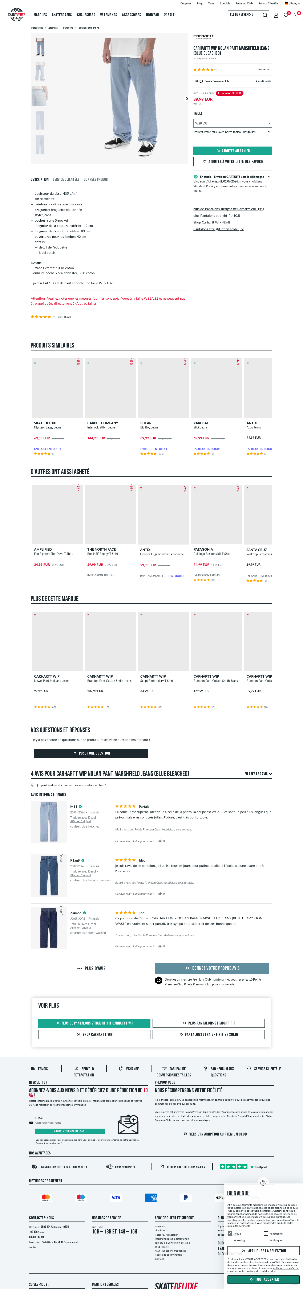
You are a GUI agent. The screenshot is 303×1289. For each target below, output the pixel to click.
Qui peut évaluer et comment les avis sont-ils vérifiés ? (68, 785)
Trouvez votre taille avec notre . (232, 132)
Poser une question (91, 754)
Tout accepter (263, 1280)
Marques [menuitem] (40, 15)
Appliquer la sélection (263, 1251)
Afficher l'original (80, 821)
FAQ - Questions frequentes (170, 1251)
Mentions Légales (105, 1285)
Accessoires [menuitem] (131, 15)
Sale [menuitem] (169, 15)
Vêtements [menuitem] (108, 15)
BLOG (221, 1244)
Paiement (160, 1227)
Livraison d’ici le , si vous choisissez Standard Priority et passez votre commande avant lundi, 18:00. (232, 183)
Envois (39, 1070)
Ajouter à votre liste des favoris (233, 162)
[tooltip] (269, 81)
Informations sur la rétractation (172, 1239)
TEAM (221, 1249)
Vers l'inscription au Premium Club (214, 1134)
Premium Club (202, 980)
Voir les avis (264, 69)
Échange (129, 1070)
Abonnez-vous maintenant (70, 1131)
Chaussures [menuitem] (86, 15)
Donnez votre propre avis (212, 969)
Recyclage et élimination (168, 1255)
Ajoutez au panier (233, 151)
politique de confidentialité (261, 1271)
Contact (159, 1259)
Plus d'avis (91, 969)
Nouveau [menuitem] (152, 15)
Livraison (160, 1231)
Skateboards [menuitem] (62, 15)
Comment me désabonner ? (49, 1143)
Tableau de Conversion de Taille (172, 1243)
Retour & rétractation (166, 1235)
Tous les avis (162, 1247)
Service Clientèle (264, 1070)
